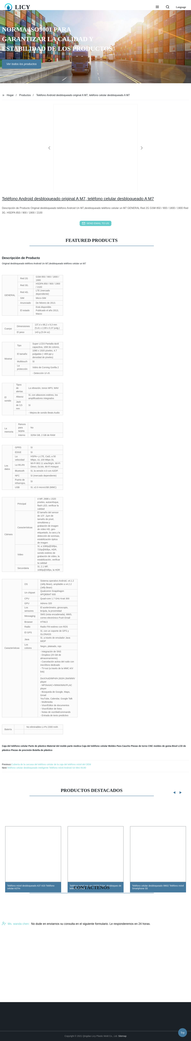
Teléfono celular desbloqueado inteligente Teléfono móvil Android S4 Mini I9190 (46, 767)
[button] (157, 7)
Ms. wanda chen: (16, 950)
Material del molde (57, 746)
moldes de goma (162, 746)
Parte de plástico (37, 746)
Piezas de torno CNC (142, 746)
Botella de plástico (42, 750)
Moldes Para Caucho (119, 746)
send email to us (95, 223)
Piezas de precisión (21, 750)
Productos (25, 95)
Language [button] (181, 7)
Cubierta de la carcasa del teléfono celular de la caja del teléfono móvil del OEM (51, 764)
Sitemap (122, 1036)
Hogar (10, 95)
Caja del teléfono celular (15, 746)
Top (183, 1031)
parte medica (74, 746)
